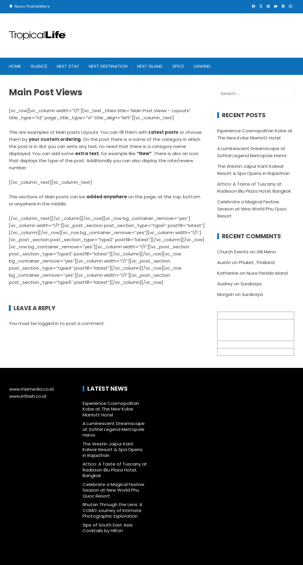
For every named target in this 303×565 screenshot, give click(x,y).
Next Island (150, 66)
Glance (38, 66)
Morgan (225, 294)
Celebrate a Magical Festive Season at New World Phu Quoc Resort (252, 209)
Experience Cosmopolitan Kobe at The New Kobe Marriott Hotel (111, 409)
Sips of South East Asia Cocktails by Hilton (108, 528)
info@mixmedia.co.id (240, 344)
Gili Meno (266, 252)
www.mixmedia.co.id (31, 389)
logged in (48, 323)
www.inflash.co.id (27, 396)
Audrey (225, 284)
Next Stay (68, 66)
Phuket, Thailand (257, 262)
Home (15, 66)
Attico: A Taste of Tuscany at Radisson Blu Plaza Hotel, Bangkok (115, 470)
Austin (224, 262)
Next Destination (108, 66)
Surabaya (251, 284)
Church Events (233, 252)
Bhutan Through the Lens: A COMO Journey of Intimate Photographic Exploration (112, 510)
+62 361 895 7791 (235, 352)
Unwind (202, 66)
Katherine (227, 273)
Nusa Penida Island (267, 273)
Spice (178, 66)
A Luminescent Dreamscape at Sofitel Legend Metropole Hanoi (114, 429)
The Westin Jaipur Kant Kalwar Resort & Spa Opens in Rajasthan (113, 449)
